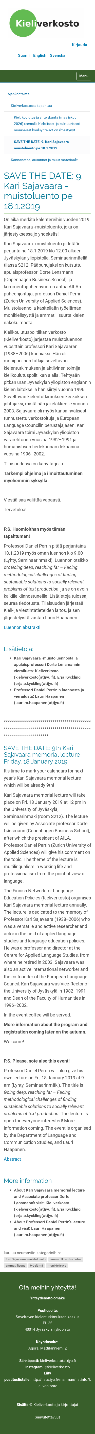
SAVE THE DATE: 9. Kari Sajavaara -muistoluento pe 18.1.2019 (42, 145)
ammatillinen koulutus (65, 1259)
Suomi (24, 55)
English (39, 55)
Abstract (12, 1159)
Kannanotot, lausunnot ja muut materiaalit (44, 160)
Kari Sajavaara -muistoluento (26, 1259)
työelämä (36, 1266)
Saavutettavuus (48, 1417)
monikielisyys (57, 1266)
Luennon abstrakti (22, 627)
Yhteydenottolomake (47, 1298)
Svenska (57, 55)
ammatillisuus (15, 1266)
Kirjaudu (79, 44)
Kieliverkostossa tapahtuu (31, 106)
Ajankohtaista (19, 94)
